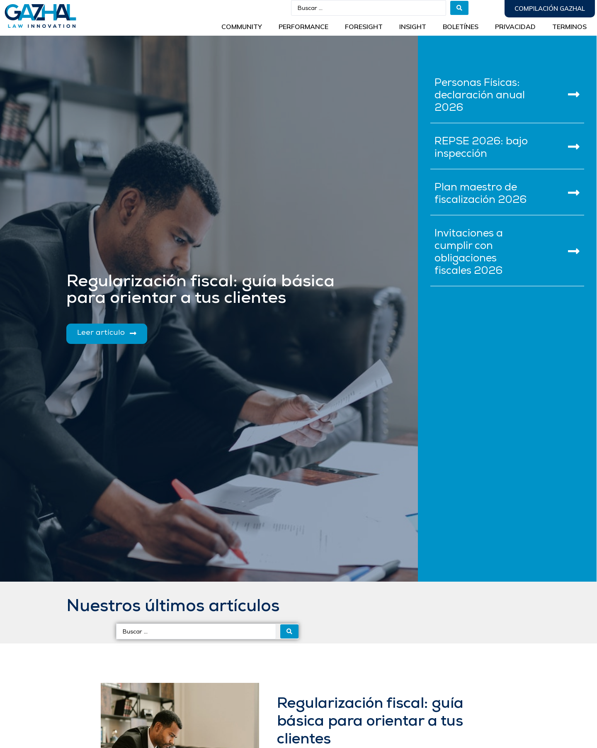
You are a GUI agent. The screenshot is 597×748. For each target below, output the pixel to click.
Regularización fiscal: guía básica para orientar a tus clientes (370, 722)
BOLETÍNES (460, 26)
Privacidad (515, 26)
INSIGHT (412, 26)
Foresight (364, 26)
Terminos (569, 26)
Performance (303, 26)
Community (241, 26)
